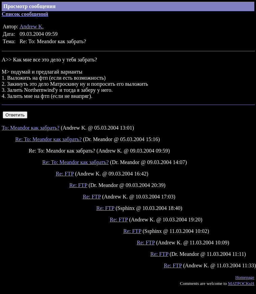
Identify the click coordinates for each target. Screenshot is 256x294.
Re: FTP (65, 174)
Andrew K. (32, 26)
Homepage (244, 277)
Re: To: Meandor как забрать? (48, 139)
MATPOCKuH (241, 283)
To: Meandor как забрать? (30, 128)
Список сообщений (25, 14)
